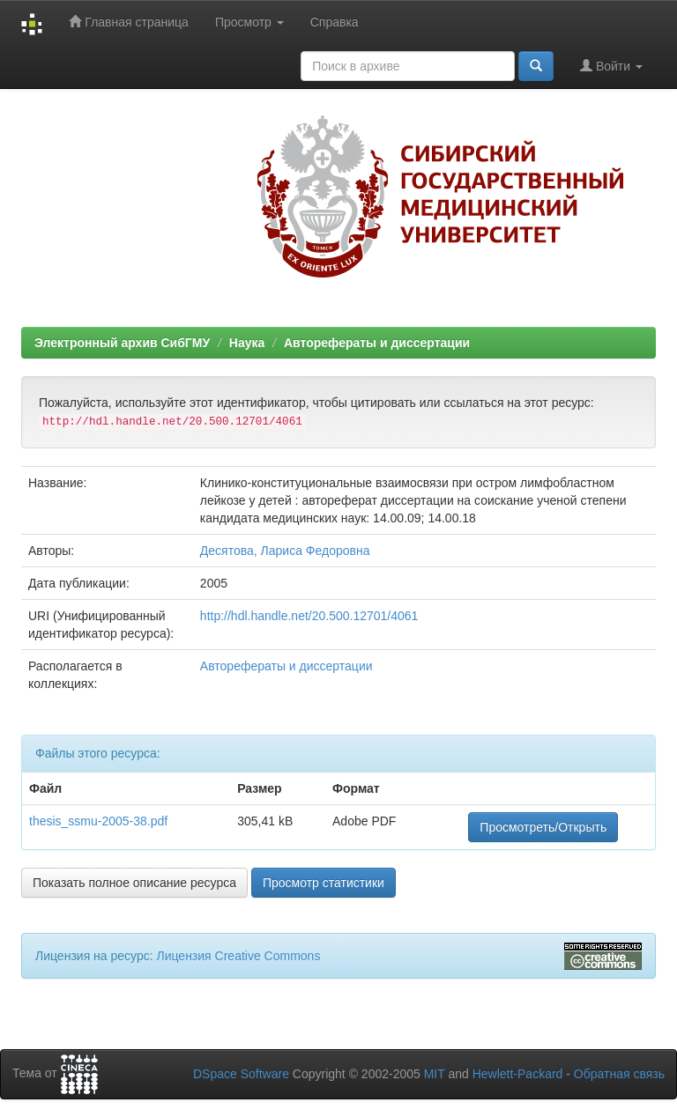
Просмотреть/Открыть (543, 827)
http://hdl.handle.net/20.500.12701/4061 (309, 616)
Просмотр (249, 22)
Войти (611, 65)
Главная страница (128, 21)
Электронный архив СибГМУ (122, 343)
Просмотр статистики (323, 883)
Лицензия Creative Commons (238, 956)
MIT (434, 1074)
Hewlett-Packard (517, 1074)
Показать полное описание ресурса (134, 883)
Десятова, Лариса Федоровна (285, 551)
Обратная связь (619, 1074)
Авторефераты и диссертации (377, 343)
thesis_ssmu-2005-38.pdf (98, 821)
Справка (334, 22)
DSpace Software (241, 1074)
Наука (246, 343)
